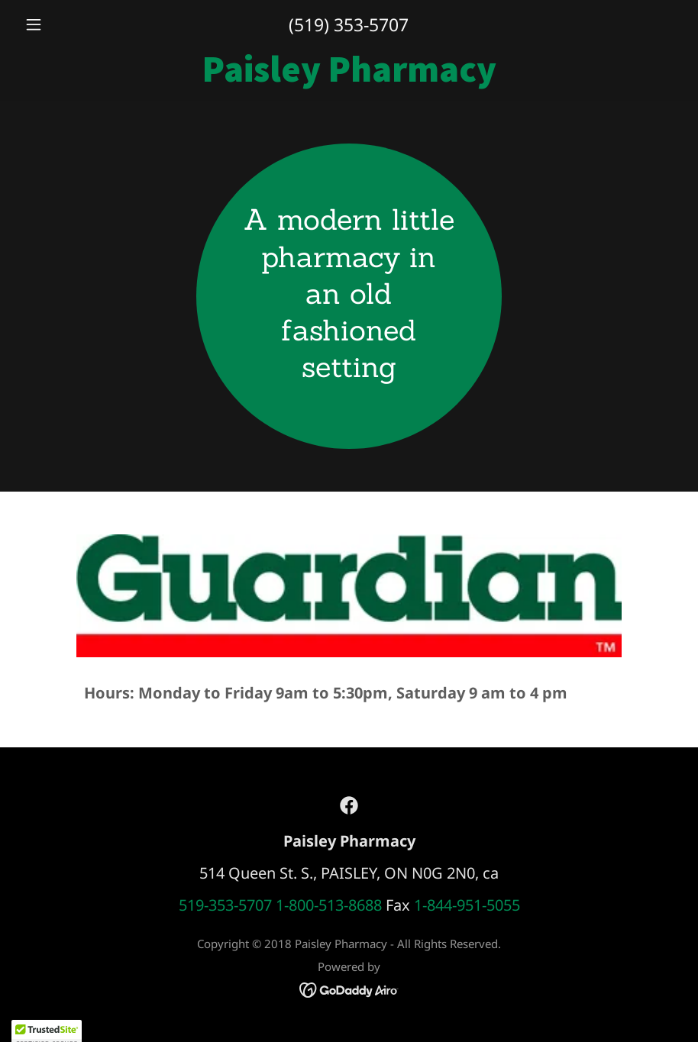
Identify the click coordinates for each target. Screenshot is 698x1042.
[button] (68, 24)
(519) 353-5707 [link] (349, 24)
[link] (349, 76)
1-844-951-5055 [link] (467, 905)
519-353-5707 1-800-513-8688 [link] (280, 905)
